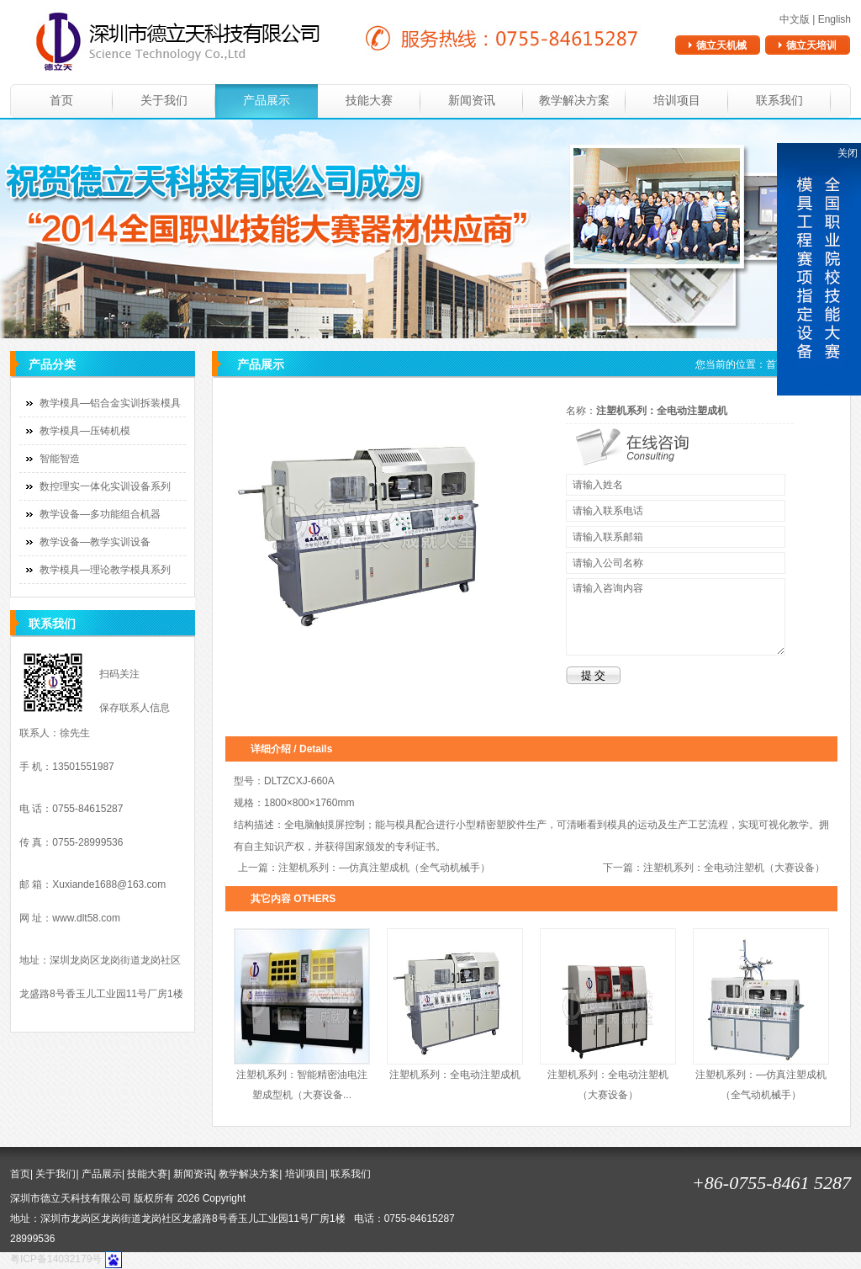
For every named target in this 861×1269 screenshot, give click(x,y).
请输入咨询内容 (675, 617)
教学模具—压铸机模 (85, 431)
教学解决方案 (574, 100)
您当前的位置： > (766, 364)
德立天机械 (721, 45)
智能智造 (60, 459)
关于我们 (164, 100)
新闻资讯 (471, 100)
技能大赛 (369, 100)
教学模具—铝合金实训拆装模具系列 (100, 407)
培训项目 (676, 100)
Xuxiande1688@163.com (109, 884)
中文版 (794, 19)
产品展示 (266, 100)
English (834, 19)
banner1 (430, 228)
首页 (61, 100)
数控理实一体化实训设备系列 (105, 486)
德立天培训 (811, 45)
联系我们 (779, 100)
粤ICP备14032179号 (56, 1259)
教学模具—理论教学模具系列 (105, 570)
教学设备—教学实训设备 (95, 542)
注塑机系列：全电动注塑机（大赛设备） (734, 867)
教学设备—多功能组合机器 (100, 514)
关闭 (847, 153)
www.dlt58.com (86, 918)
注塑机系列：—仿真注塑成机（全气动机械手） (384, 867)
